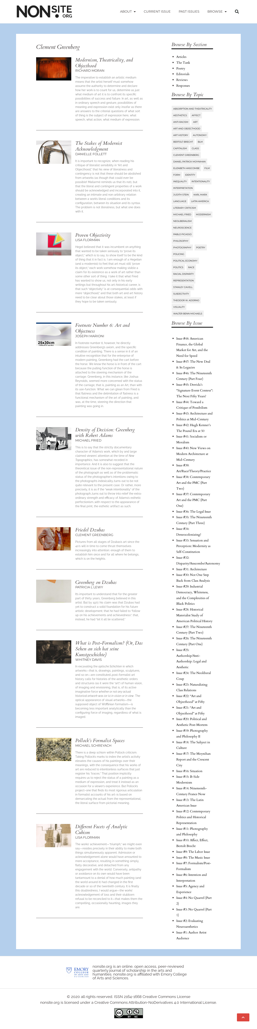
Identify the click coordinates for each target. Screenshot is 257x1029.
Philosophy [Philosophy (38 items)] (180, 240)
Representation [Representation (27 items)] (183, 280)
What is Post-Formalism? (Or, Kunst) (109, 649)
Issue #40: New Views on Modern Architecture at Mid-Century (193, 454)
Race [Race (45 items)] (191, 267)
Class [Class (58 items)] (195, 148)
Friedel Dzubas (90, 530)
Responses (183, 85)
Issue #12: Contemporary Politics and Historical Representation (193, 817)
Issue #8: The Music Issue (193, 857)
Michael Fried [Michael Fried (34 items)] (182, 214)
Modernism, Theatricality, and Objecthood (104, 63)
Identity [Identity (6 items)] (190, 174)
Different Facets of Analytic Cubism (101, 829)
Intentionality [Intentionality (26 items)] (201, 181)
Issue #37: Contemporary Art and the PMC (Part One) (193, 500)
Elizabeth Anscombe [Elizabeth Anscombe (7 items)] (186, 168)
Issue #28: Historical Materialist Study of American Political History (194, 615)
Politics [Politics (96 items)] (178, 267)
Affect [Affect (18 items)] (196, 115)
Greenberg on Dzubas (95, 582)
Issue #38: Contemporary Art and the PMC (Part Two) (193, 483)
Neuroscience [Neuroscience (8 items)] (182, 227)
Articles (181, 57)
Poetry (180, 68)
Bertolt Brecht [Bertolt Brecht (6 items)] (183, 141)
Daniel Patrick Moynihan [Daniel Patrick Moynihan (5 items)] (189, 161)
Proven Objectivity (92, 235)
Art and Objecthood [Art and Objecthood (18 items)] (186, 128)
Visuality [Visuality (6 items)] (179, 307)
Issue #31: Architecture (191, 569)
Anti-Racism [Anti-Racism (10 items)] (180, 122)
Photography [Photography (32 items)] (182, 247)
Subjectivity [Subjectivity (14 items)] (181, 293)
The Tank (183, 62)
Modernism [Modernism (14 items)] (203, 214)
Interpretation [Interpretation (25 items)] (183, 188)
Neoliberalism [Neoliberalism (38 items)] (182, 221)
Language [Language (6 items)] (179, 201)
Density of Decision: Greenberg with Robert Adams (105, 432)
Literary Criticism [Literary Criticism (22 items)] (184, 207)
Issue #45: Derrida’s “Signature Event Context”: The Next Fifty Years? (194, 390)
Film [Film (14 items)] (207, 168)
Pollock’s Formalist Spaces (99, 740)
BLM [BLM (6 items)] (200, 141)
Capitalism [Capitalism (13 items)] (180, 148)
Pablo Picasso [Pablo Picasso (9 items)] (182, 234)
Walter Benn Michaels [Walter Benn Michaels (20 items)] (187, 313)
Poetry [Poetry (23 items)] (200, 247)
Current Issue (157, 11)
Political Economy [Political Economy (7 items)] (185, 260)
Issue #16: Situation (189, 771)
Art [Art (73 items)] (195, 122)
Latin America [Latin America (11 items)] (200, 201)
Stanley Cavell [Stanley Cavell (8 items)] (183, 287)
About (128, 11)
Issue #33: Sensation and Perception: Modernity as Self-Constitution (193, 546)
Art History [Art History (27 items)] (180, 135)
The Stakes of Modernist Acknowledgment (98, 146)
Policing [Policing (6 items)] (178, 254)
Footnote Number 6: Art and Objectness (102, 328)
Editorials (182, 74)
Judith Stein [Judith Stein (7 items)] (181, 194)
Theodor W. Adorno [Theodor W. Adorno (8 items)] (186, 300)
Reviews (182, 80)
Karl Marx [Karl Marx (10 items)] (200, 194)
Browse (217, 11)
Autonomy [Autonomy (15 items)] (200, 135)
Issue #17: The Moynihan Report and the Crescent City (193, 759)
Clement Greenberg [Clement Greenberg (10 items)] (186, 155)
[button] (237, 12)
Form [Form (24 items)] (176, 174)
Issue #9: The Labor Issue (193, 852)
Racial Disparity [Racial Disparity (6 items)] (183, 274)
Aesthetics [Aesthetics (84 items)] (180, 115)
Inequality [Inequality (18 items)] (180, 181)
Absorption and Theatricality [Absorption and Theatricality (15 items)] (192, 108)
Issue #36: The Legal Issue (193, 511)
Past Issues (189, 11)
